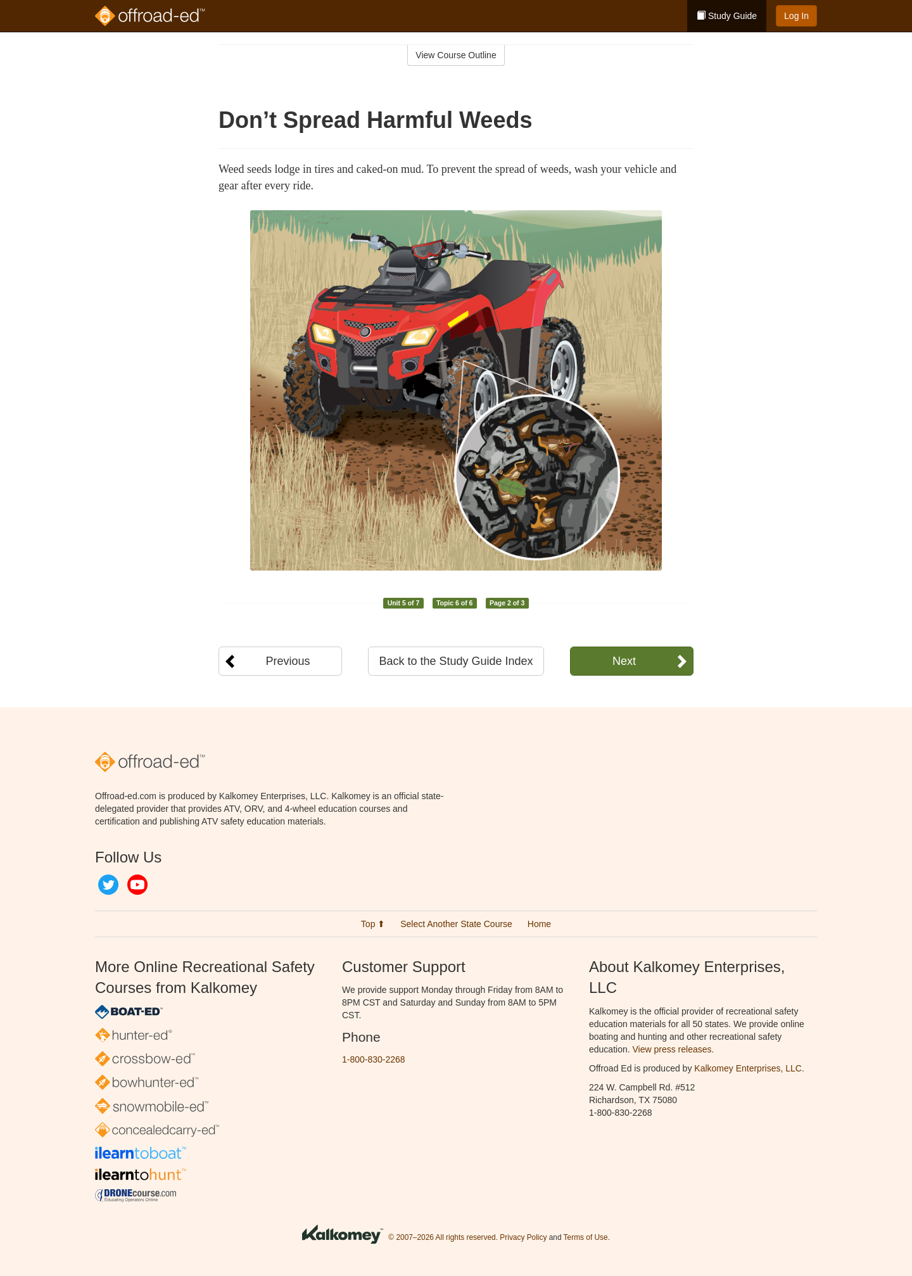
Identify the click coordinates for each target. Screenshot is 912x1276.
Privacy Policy (523, 1238)
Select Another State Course (456, 924)
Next (624, 661)
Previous (287, 661)
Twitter (108, 885)
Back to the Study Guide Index (456, 661)
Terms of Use (586, 1238)
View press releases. (673, 1049)
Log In (796, 16)
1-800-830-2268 (373, 1059)
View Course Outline (455, 55)
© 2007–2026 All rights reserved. (443, 1238)
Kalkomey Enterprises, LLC (748, 1068)
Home (539, 924)
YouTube (137, 885)
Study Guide (727, 16)
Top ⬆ (373, 924)
